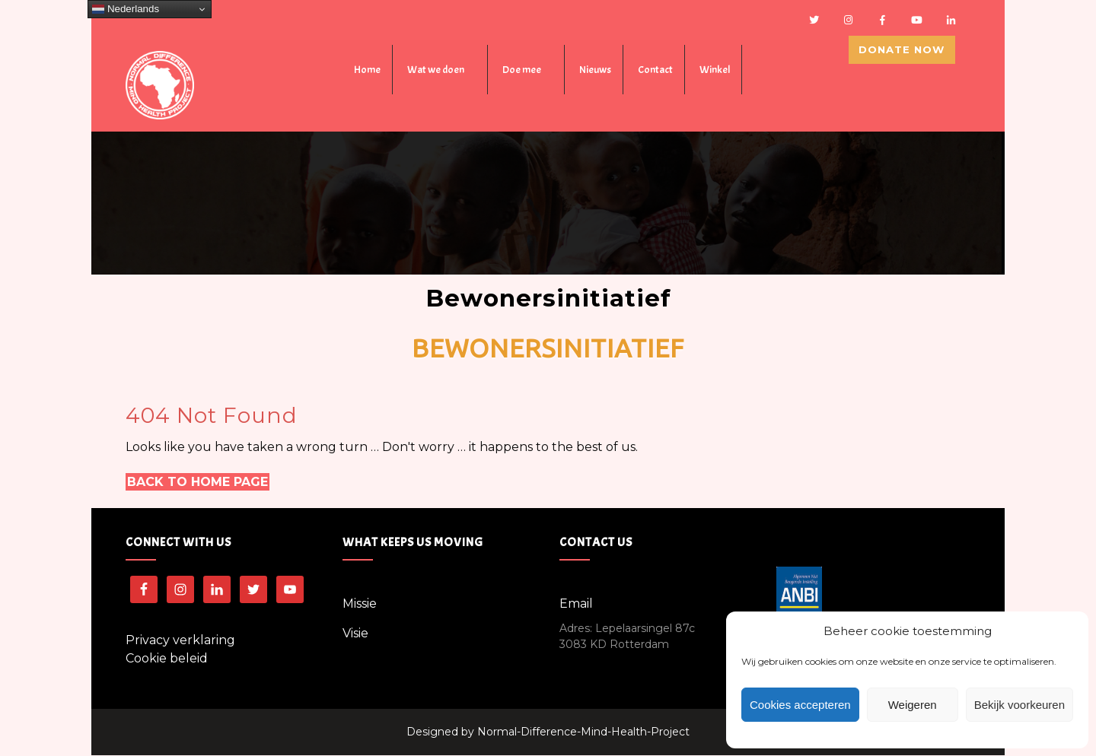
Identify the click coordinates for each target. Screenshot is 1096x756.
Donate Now (910, 68)
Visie (355, 634)
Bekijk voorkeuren (1019, 704)
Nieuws (595, 71)
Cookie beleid (167, 659)
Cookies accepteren (800, 704)
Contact (655, 71)
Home (367, 71)
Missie (359, 604)
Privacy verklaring (180, 641)
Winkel (714, 71)
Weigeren (912, 704)
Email (576, 604)
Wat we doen (435, 71)
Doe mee (521, 71)
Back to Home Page (197, 482)
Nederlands (125, 9)
